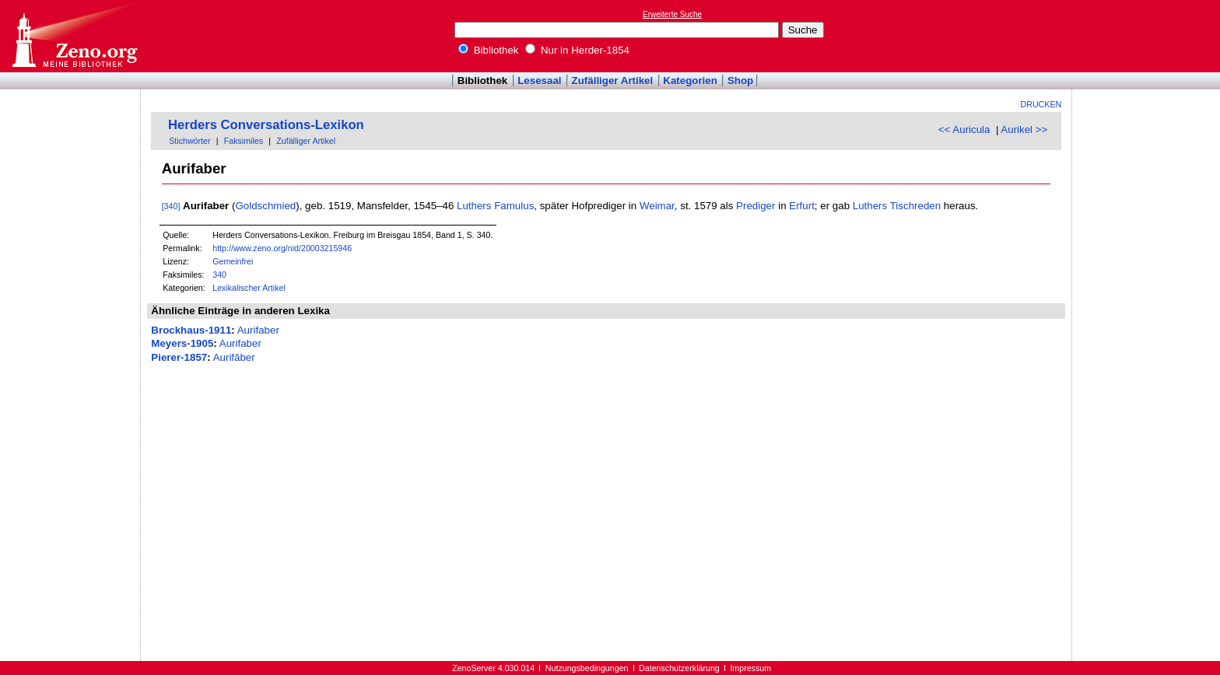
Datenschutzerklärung (679, 668)
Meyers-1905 (182, 343)
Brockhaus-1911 (191, 330)
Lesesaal (539, 80)
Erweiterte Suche (672, 14)
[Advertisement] (1148, 36)
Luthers (474, 206)
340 (219, 274)
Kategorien (690, 80)
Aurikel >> (1024, 129)
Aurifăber (234, 357)
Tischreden (915, 206)
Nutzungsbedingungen (587, 668)
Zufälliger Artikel (613, 80)
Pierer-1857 (179, 357)
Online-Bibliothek (74, 36)
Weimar (657, 206)
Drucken (1041, 104)
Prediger (755, 206)
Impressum (750, 668)
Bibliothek (488, 50)
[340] (171, 206)
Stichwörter (189, 140)
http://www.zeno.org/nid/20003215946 (282, 248)
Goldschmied (265, 206)
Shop (740, 80)
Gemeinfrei (232, 261)
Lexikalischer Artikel (249, 287)
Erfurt (802, 206)
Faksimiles (243, 140)
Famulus (514, 206)
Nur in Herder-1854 (577, 50)
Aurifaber (258, 330)
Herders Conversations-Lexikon (266, 124)
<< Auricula (964, 129)
